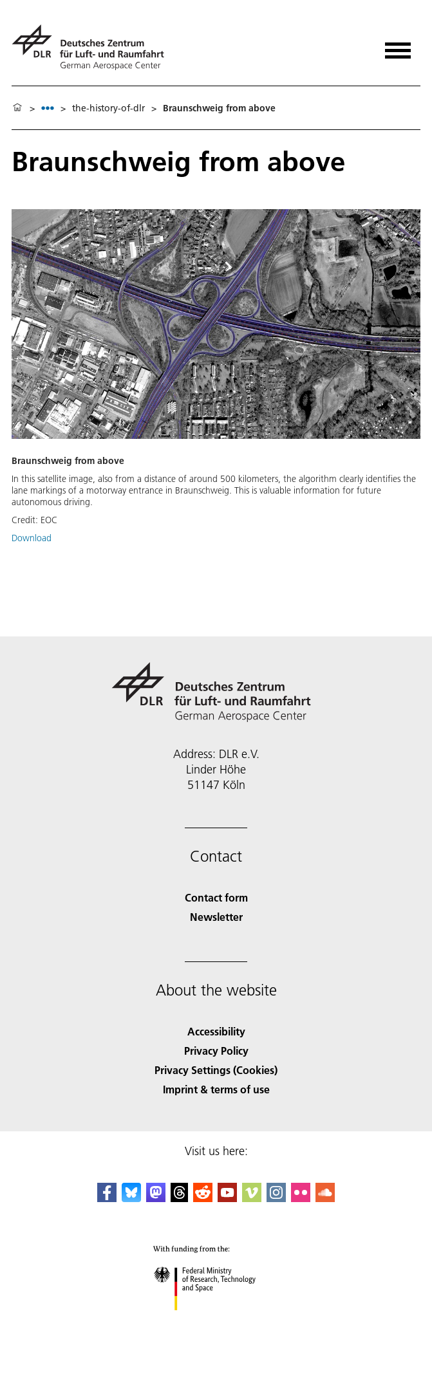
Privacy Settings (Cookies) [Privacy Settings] (216, 1070)
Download (32, 538)
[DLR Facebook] (107, 1198)
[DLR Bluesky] (131, 1198)
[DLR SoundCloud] (325, 1198)
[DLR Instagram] (276, 1198)
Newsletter (216, 916)
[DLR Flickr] (300, 1198)
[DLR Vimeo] (251, 1198)
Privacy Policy (216, 1050)
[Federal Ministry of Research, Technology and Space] (216, 1321)
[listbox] (47, 108)
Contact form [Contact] (216, 897)
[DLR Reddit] (202, 1198)
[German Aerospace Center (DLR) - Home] (93, 47)
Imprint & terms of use (216, 1089)
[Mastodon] (155, 1198)
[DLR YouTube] (227, 1198)
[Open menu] (397, 46)
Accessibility (216, 1031)
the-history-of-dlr (108, 108)
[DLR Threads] (180, 1198)
